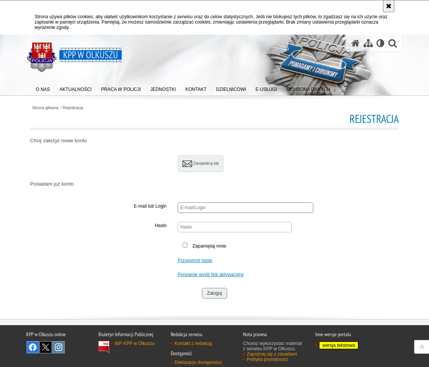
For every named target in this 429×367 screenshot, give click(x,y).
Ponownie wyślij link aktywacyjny (211, 274)
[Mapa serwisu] (368, 43)
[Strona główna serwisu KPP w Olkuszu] (355, 43)
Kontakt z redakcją (193, 343)
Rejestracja (73, 108)
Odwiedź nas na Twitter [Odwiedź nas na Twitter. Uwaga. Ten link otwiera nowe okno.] (46, 347)
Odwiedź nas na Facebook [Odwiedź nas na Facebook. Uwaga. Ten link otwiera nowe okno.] (33, 347)
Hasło (161, 225)
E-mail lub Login (150, 206)
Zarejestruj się (201, 163)
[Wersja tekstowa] (381, 43)
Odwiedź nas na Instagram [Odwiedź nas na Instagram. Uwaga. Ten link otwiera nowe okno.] (58, 347)
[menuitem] (42, 87)
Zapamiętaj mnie (209, 246)
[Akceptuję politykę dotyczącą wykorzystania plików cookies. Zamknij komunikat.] (388, 6)
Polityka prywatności (267, 359)
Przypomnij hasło (195, 260)
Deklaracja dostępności (198, 362)
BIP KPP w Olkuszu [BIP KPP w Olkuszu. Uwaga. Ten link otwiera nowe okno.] (135, 343)
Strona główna (45, 108)
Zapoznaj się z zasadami (272, 354)
